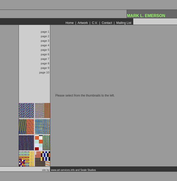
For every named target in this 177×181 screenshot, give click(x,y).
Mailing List (123, 23)
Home (70, 23)
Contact (107, 23)
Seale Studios (88, 170)
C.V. (95, 23)
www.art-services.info (63, 170)
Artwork (83, 23)
